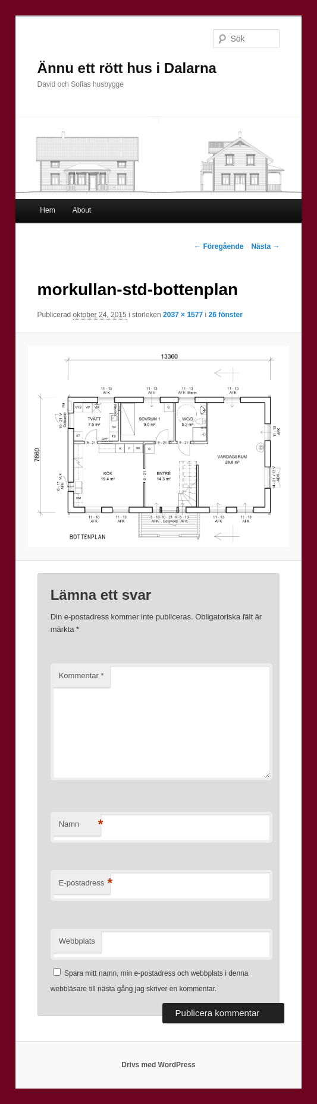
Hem (47, 210)
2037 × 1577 (183, 315)
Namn (80, 824)
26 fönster (225, 315)
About (82, 210)
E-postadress (85, 883)
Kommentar (81, 675)
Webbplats (77, 941)
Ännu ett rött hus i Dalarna (126, 68)
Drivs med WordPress (158, 1065)
